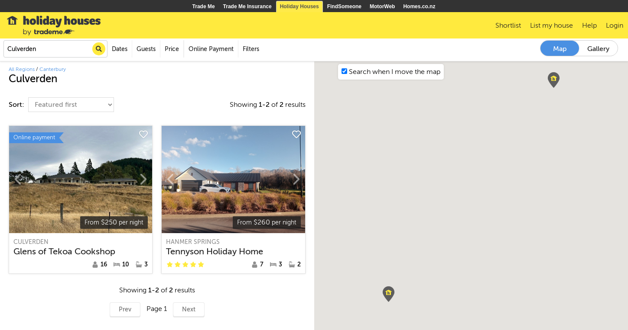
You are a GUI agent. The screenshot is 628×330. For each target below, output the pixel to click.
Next (188, 309)
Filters (251, 49)
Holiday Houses (299, 6)
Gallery (598, 49)
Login (614, 25)
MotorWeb (382, 6)
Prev (125, 309)
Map (560, 49)
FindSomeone (344, 6)
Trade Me (203, 6)
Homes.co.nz (419, 6)
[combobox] (55, 49)
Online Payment (211, 49)
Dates (119, 49)
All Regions (22, 69)
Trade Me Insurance (247, 6)
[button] (388, 294)
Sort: (17, 105)
